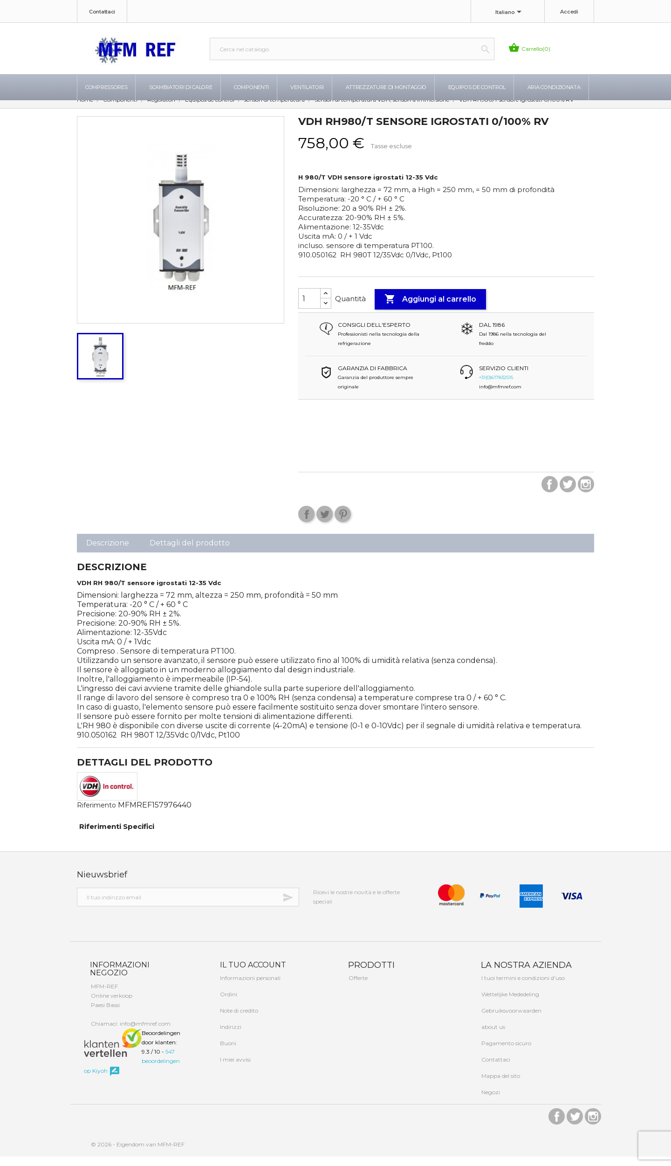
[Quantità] (309, 307)
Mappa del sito (500, 1085)
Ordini (228, 1003)
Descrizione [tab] (107, 552)
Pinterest (343, 523)
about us (492, 1036)
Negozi (490, 1101)
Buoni (227, 1052)
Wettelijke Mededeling (509, 1003)
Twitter (568, 493)
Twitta (324, 523)
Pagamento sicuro (505, 1052)
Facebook (549, 493)
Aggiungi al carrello (430, 309)
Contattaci (102, 11)
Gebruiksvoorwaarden (510, 1019)
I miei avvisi (235, 1068)
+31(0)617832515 (496, 387)
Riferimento (96, 814)
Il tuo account (252, 974)
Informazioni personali (250, 987)
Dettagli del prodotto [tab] (190, 552)
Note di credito (238, 1019)
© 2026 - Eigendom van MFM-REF (138, 1153)
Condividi (306, 523)
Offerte (357, 987)
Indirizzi (230, 1036)
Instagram (586, 493)
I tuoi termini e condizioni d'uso (522, 987)
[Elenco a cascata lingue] (510, 12)
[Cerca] (352, 49)
